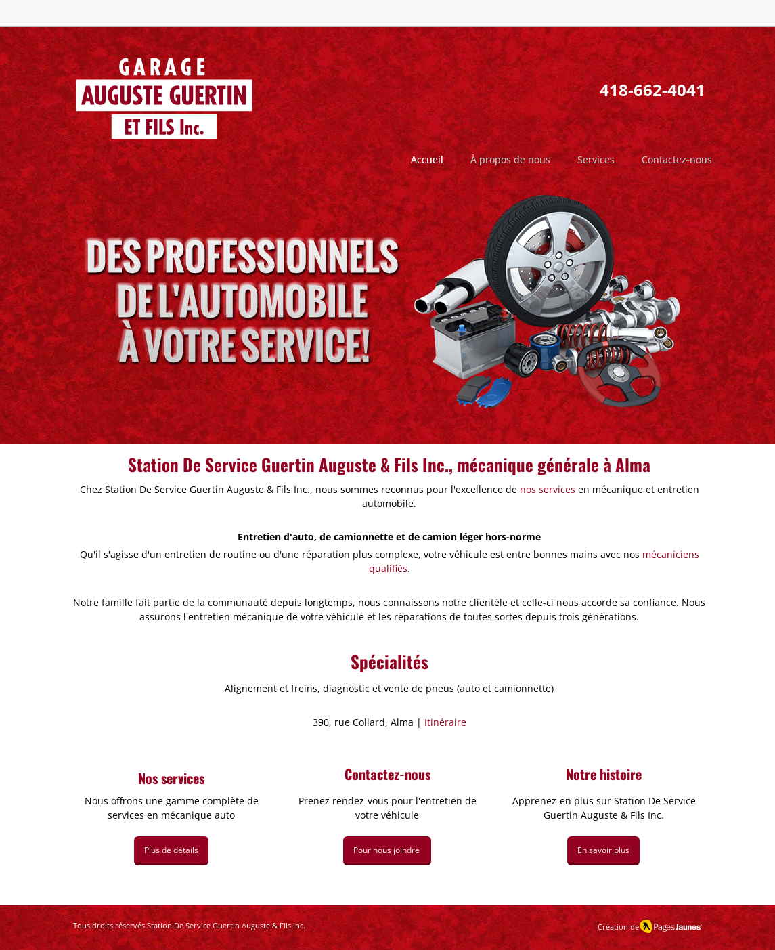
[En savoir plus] (603, 850)
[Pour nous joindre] (387, 850)
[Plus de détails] (171, 850)
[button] (510, 159)
